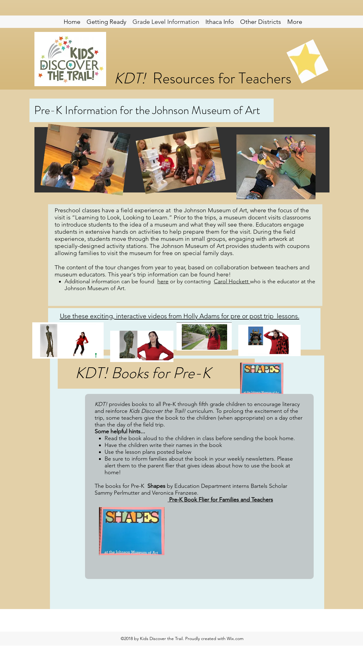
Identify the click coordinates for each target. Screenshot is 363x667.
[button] (260, 21)
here (162, 281)
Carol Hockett (232, 281)
